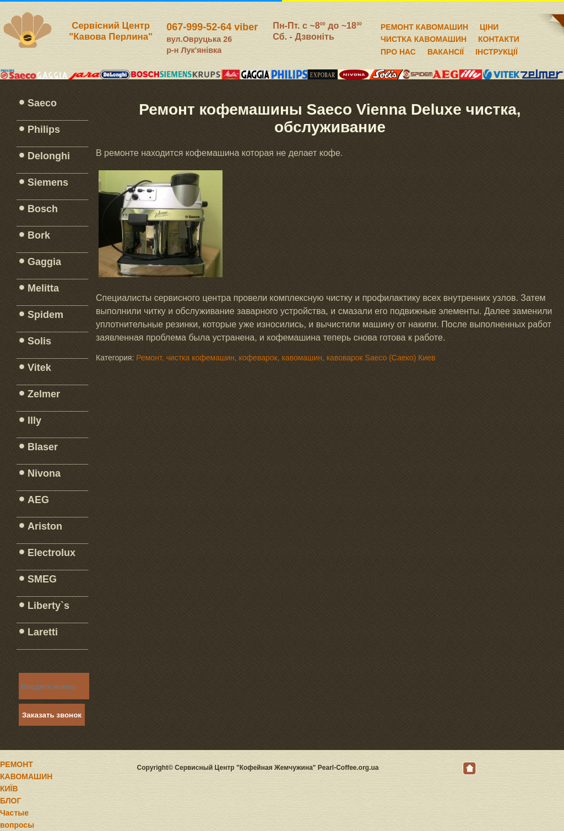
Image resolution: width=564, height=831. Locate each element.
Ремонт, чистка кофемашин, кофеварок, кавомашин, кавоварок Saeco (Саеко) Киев (285, 357)
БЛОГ (10, 800)
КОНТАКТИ (498, 37)
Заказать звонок (52, 715)
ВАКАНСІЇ (445, 50)
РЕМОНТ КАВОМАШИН (424, 25)
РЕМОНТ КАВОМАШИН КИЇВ (26, 776)
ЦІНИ (489, 25)
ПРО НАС (398, 50)
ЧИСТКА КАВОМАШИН (424, 37)
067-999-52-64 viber (212, 27)
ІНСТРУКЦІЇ (496, 50)
